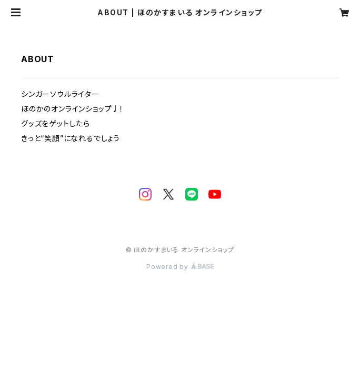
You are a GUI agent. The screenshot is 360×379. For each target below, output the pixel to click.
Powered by (180, 267)
